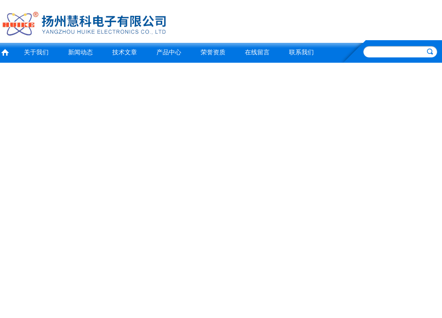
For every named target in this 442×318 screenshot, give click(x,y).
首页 (5, 51)
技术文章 (124, 52)
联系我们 (301, 52)
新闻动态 (80, 52)
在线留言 (257, 52)
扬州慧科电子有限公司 (108, 20)
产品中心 (168, 52)
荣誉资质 (213, 52)
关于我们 (36, 52)
